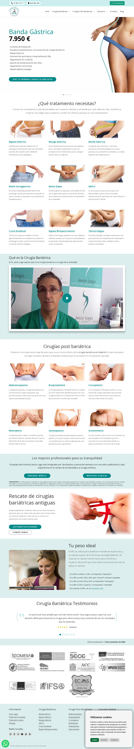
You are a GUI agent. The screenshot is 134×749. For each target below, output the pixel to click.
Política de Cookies (16, 720)
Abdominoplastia (75, 714)
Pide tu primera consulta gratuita (32, 79)
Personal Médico (37, 476)
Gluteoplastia (74, 726)
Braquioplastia (74, 717)
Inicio (47, 11)
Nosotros (101, 11)
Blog (122, 11)
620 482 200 (33, 3)
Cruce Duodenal (45, 726)
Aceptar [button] (94, 740)
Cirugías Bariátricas (60, 11)
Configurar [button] (114, 740)
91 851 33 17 (17, 3)
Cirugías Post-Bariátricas (83, 11)
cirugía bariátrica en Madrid (92, 352)
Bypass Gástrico (45, 717)
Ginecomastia (74, 729)
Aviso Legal (13, 714)
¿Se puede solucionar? (25, 527)
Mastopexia (73, 723)
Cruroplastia (73, 720)
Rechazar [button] (104, 740)
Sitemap (12, 723)
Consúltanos (20, 532)
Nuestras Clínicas (97, 476)
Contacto (113, 11)
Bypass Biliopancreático (48, 729)
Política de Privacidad (17, 717)
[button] (117, 3)
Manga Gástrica (45, 720)
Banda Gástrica (45, 714)
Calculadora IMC (97, 588)
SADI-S (41, 723)
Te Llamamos (117, 3)
